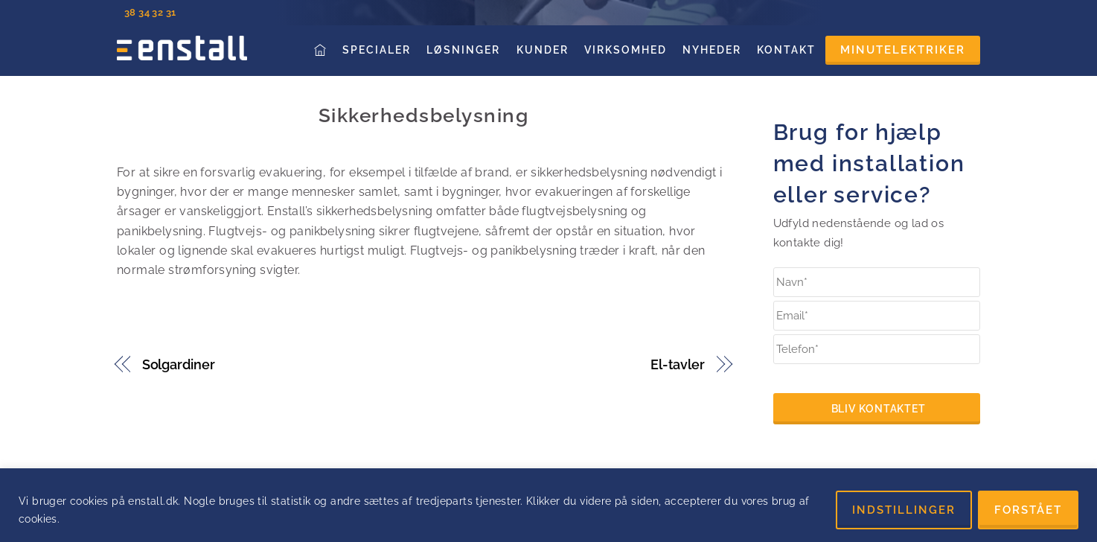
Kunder (542, 50)
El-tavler (677, 364)
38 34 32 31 (150, 12)
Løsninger (463, 50)
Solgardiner (178, 364)
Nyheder (711, 50)
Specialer (376, 50)
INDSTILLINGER (904, 510)
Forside (322, 49)
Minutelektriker (902, 50)
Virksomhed (625, 50)
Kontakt (786, 50)
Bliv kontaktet (878, 409)
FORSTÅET (1028, 510)
